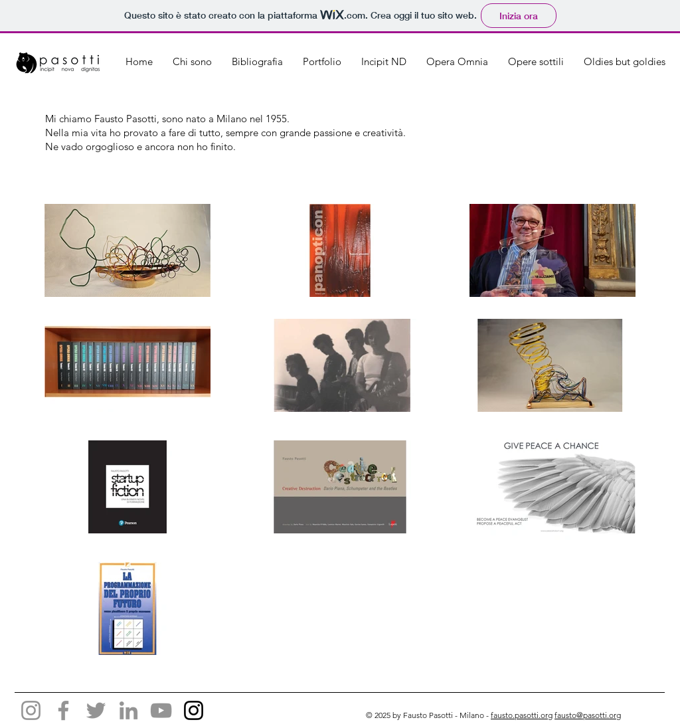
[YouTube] (161, 710)
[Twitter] (96, 710)
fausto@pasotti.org (587, 715)
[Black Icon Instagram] (194, 710)
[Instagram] (31, 710)
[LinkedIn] (128, 710)
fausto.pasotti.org (521, 715)
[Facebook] (63, 710)
